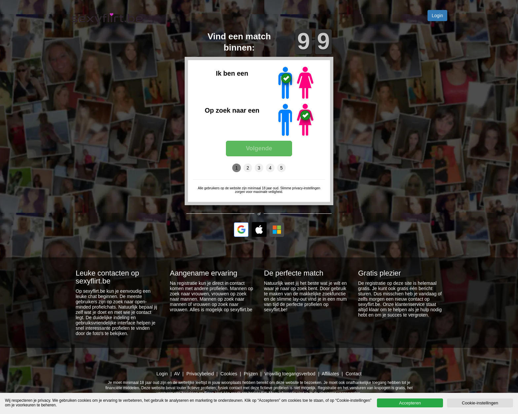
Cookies (228, 373)
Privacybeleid (200, 373)
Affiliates (330, 373)
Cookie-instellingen (480, 402)
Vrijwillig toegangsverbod (289, 373)
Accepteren (410, 402)
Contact (353, 373)
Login (437, 15)
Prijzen (251, 373)
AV (177, 373)
